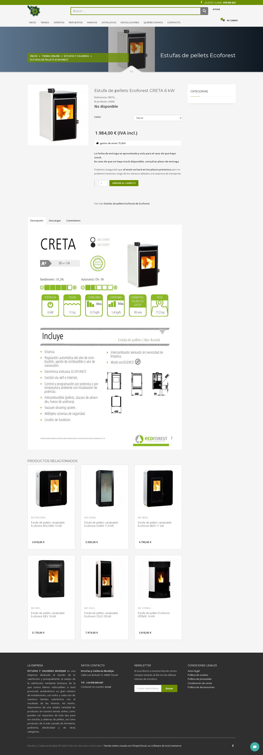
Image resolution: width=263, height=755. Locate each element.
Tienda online (51, 56)
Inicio (32, 22)
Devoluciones (130, 22)
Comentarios (73, 220)
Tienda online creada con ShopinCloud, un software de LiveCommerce (142, 745)
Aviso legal (194, 671)
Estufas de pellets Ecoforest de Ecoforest (127, 203)
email (108, 686)
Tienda (45, 22)
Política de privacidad (199, 679)
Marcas (92, 22)
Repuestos (76, 22)
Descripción (36, 220)
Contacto (173, 22)
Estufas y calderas (76, 56)
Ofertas (59, 22)
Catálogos (109, 22)
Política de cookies (198, 675)
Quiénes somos (153, 22)
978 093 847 (229, 2)
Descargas (55, 220)
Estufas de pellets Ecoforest (49, 59)
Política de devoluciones (201, 687)
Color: (98, 116)
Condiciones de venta (200, 683)
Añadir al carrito (124, 183)
